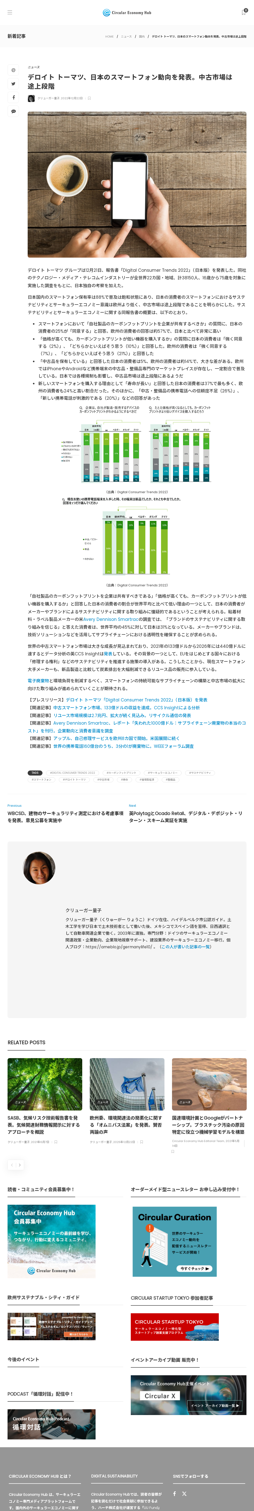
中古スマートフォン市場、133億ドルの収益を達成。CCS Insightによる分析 (126, 708)
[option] (45, 992)
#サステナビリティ (200, 773)
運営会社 (175, 1495)
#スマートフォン (41, 780)
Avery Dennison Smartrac (111, 619)
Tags (35, 773)
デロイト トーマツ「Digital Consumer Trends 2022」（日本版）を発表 (136, 700)
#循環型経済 (147, 780)
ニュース (126, 37)
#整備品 (170, 780)
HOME (109, 37)
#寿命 (124, 780)
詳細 (118, 1447)
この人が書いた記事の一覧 (185, 892)
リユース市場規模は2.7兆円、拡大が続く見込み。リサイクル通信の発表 (122, 716)
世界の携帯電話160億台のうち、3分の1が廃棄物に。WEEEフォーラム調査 (123, 746)
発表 (108, 654)
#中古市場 (103, 780)
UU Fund (151, 1397)
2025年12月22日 (124, 1032)
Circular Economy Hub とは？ (135, 1495)
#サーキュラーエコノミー (163, 773)
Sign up (234, 1428)
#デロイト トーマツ (74, 780)
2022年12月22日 (72, 98)
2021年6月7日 (40, 1032)
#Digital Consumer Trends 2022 (72, 773)
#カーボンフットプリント (121, 773)
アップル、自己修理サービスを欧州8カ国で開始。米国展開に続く (116, 738)
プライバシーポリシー (206, 1495)
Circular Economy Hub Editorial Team (198, 1031)
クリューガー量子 (48, 98)
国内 (142, 37)
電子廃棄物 (38, 681)
